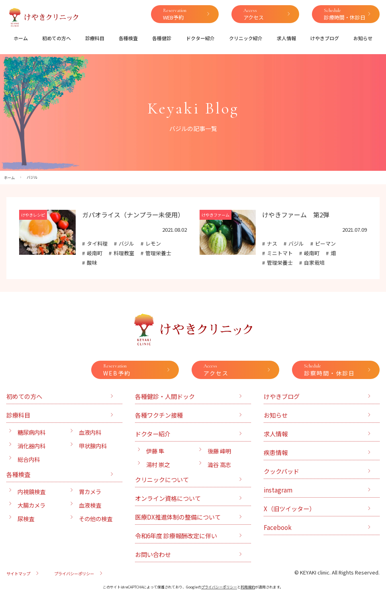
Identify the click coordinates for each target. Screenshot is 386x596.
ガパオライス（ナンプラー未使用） (133, 214)
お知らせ (362, 38)
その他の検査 (95, 518)
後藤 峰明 (219, 451)
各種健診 (161, 38)
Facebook (278, 527)
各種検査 (128, 38)
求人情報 (286, 38)
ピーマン (325, 243)
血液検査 (90, 505)
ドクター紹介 (200, 38)
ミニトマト (280, 253)
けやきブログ (324, 38)
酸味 (92, 262)
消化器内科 (31, 446)
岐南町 (94, 253)
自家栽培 (314, 262)
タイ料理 (97, 243)
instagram (278, 489)
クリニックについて (162, 479)
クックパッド (281, 471)
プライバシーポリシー (74, 573)
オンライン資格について (168, 498)
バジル (126, 243)
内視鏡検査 (31, 491)
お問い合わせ (153, 554)
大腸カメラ (31, 505)
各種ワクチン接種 (159, 414)
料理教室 (124, 253)
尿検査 (26, 518)
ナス (272, 243)
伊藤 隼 (155, 451)
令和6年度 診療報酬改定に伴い (176, 535)
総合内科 (29, 459)
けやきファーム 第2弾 (295, 214)
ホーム (21, 38)
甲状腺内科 (93, 446)
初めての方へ (56, 38)
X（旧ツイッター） (289, 508)
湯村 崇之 (158, 464)
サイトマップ (18, 573)
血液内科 (90, 432)
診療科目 (94, 38)
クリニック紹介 (246, 38)
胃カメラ (90, 491)
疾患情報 (276, 452)
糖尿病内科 (31, 432)
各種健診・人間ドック (165, 396)
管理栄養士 (158, 253)
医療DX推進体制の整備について (178, 516)
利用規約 (248, 587)
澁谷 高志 (219, 464)
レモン (153, 243)
